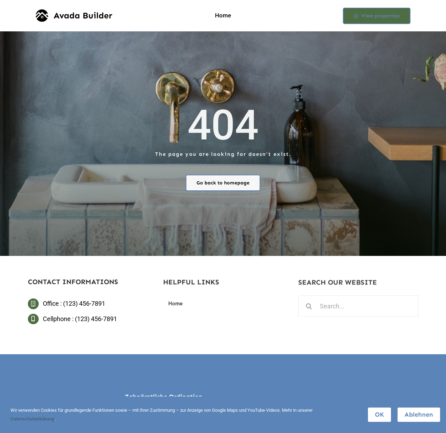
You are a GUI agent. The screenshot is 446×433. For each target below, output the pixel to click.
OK (379, 414)
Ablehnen (419, 414)
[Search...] (358, 307)
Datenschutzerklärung (32, 418)
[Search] (309, 307)
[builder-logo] (74, 12)
